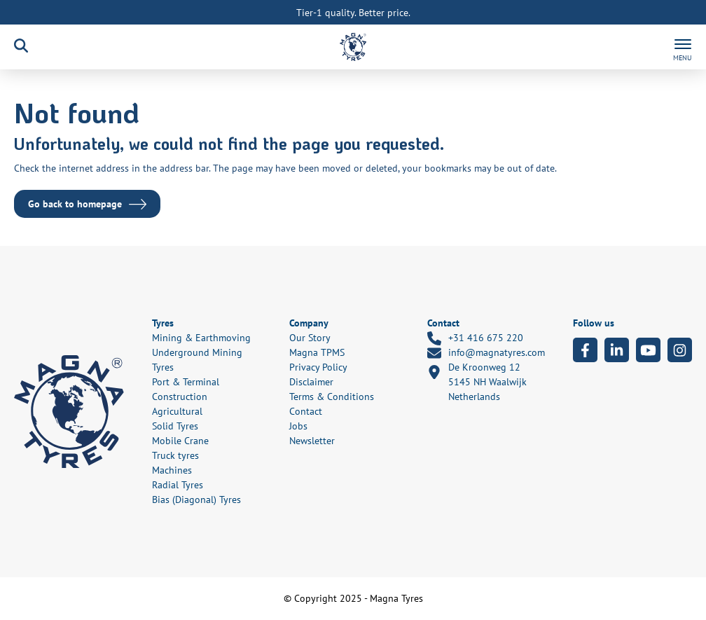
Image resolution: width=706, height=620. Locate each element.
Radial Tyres (177, 484)
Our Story (310, 337)
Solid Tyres (175, 426)
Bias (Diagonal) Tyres (196, 499)
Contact (305, 411)
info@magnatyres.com (486, 353)
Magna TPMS (317, 352)
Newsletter (312, 440)
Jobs (298, 426)
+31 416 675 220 (475, 338)
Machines (172, 470)
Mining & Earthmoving (201, 337)
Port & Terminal (185, 382)
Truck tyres (175, 455)
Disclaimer (311, 382)
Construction (179, 396)
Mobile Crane (180, 440)
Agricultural (177, 411)
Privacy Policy (318, 367)
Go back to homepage (75, 204)
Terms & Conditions (331, 396)
